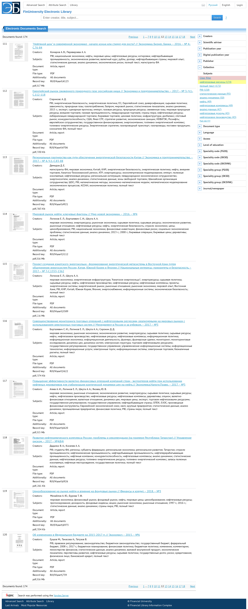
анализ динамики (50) (212, 97)
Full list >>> (205, 120)
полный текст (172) (210, 85)
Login (240, 5)
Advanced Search (36, 5)
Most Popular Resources (34, 605)
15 (173, 36)
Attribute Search (57, 5)
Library (74, 5)
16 (176, 36)
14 (169, 36)
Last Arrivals (12, 605)
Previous (133, 36)
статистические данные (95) (215, 93)
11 (158, 36)
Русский (213, 5)
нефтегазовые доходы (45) (214, 113)
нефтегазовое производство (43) (218, 117)
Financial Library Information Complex (151, 605)
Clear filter (205, 77)
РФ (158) (205, 89)
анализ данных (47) (210, 109)
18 (183, 36)
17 (180, 36)
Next (192, 36)
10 (155, 36)
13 (166, 36)
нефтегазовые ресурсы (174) (215, 82)
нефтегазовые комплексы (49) (216, 105)
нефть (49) (205, 101)
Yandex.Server (61, 595)
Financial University (141, 601)
